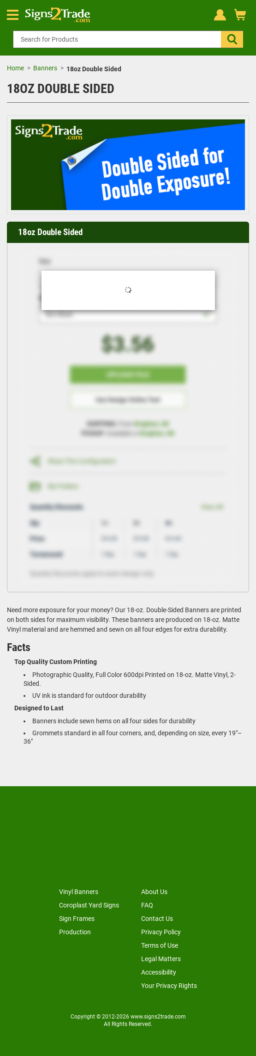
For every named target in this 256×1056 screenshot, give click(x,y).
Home (15, 68)
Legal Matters (161, 959)
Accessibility (158, 972)
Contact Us (157, 918)
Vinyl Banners (78, 891)
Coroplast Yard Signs (89, 905)
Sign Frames (77, 918)
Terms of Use (159, 945)
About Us (154, 891)
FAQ (147, 905)
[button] (232, 39)
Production (75, 932)
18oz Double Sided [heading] (50, 232)
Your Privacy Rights (169, 985)
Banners (45, 68)
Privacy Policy (161, 932)
